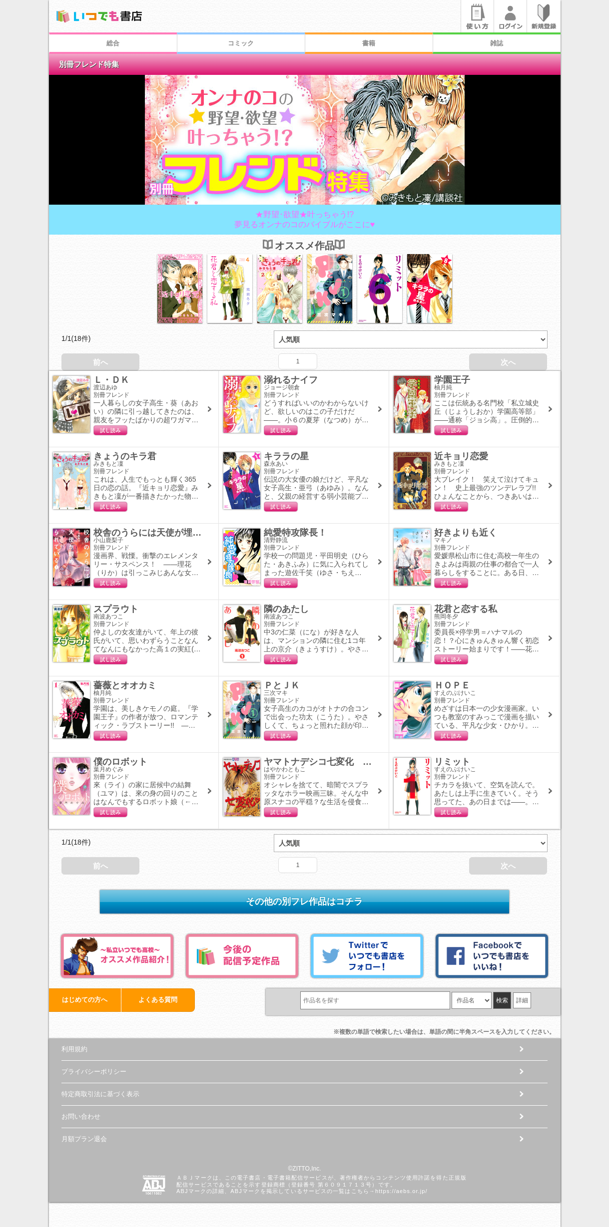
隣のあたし (286, 609)
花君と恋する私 (465, 609)
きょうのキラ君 (124, 456)
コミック (241, 43)
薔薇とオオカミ (124, 685)
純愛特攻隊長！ (295, 533)
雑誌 (496, 43)
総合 (112, 43)
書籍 (368, 43)
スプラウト (115, 609)
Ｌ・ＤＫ (111, 380)
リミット (452, 762)
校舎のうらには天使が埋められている (169, 533)
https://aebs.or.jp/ (401, 1191)
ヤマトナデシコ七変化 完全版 (327, 762)
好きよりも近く (465, 533)
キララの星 (286, 456)
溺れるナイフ (291, 380)
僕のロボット (120, 762)
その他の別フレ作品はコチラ (304, 902)
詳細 (522, 1000)
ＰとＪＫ (282, 685)
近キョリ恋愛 (461, 456)
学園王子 (452, 380)
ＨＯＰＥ (452, 685)
